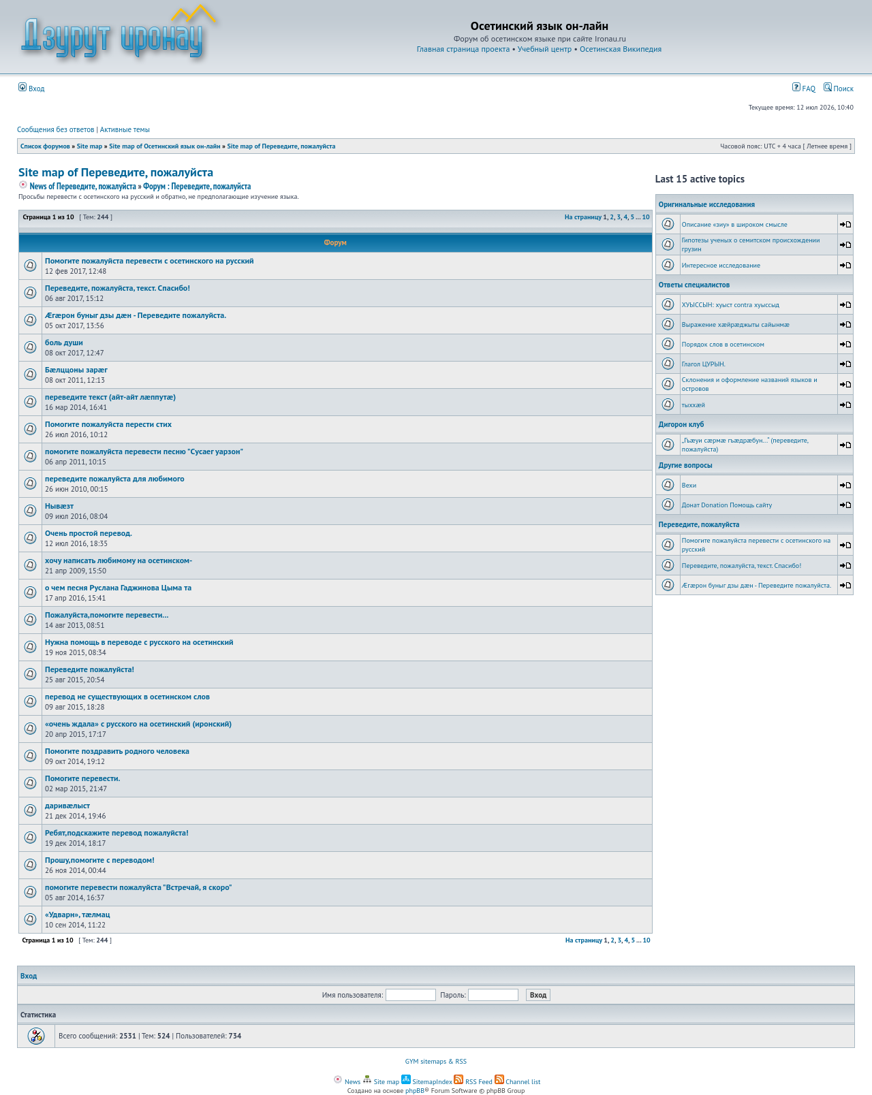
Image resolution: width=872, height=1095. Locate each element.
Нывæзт (59, 506)
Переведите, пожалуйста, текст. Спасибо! (117, 288)
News (346, 1081)
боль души (64, 342)
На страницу (583, 216)
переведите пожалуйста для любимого (115, 478)
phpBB (414, 1090)
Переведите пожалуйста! (89, 669)
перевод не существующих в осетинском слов (127, 696)
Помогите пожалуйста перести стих (108, 424)
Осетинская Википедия (620, 49)
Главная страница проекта (463, 49)
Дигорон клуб (681, 424)
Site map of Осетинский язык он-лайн (164, 146)
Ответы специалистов (694, 284)
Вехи (689, 485)
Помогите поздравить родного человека (117, 751)
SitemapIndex (426, 1081)
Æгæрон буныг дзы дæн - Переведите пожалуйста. (135, 315)
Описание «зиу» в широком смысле (735, 224)
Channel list (518, 1081)
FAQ (803, 88)
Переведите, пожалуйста (699, 524)
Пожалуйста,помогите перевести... (106, 614)
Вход (31, 88)
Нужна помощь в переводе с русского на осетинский (139, 642)
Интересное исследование (721, 265)
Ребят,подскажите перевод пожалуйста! (116, 832)
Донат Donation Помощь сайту (727, 505)
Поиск (839, 88)
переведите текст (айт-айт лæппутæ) (110, 397)
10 (645, 216)
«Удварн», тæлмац (77, 914)
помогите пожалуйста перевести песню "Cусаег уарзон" (144, 451)
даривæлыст (67, 805)
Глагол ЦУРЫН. (704, 364)
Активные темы (125, 129)
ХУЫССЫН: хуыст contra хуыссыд (730, 304)
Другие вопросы (686, 465)
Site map (89, 146)
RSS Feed (473, 1081)
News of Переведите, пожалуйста (77, 186)
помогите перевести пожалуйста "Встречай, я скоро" (138, 887)
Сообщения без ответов (56, 129)
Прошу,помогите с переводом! (100, 860)
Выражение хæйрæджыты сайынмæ (736, 324)
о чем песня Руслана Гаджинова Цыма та (118, 587)
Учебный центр (545, 49)
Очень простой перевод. (88, 533)
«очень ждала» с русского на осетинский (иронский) (138, 723)
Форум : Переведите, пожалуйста (197, 186)
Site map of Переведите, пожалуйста (282, 146)
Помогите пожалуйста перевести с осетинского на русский (149, 260)
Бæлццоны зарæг (76, 369)
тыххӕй (693, 404)
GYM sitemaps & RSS (436, 1061)
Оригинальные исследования (707, 204)
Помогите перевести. (82, 778)
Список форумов (45, 146)
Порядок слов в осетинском (723, 344)
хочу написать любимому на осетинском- (118, 560)
